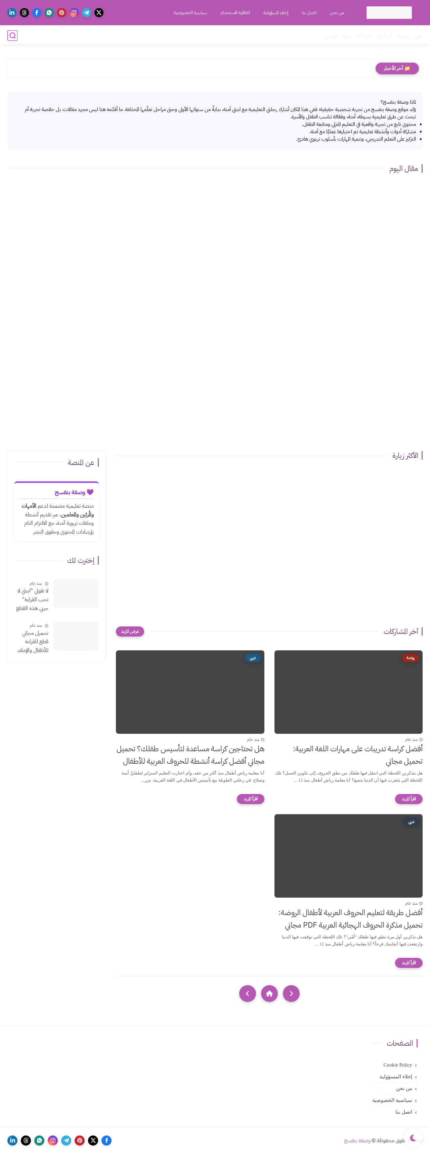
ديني (347, 35)
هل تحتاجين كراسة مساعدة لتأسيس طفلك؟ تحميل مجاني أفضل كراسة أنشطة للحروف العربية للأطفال (190, 755)
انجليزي (384, 35)
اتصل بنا (308, 12)
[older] (291, 993)
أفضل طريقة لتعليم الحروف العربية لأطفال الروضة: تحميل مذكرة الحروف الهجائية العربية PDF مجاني (350, 919)
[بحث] (12, 35)
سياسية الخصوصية (189, 12)
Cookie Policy (398, 1065)
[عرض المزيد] (130, 631)
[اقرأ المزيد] (409, 799)
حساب (364, 35)
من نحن (336, 12)
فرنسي (331, 35)
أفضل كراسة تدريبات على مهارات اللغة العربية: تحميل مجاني (358, 755)
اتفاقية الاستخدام (234, 12)
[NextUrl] (247, 993)
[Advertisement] (215, 389)
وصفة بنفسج (357, 1141)
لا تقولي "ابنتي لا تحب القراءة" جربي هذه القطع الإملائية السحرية (31, 600)
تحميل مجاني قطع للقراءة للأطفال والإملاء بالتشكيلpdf (33, 642)
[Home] (269, 993)
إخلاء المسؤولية (275, 12)
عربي (418, 35)
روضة (403, 35)
